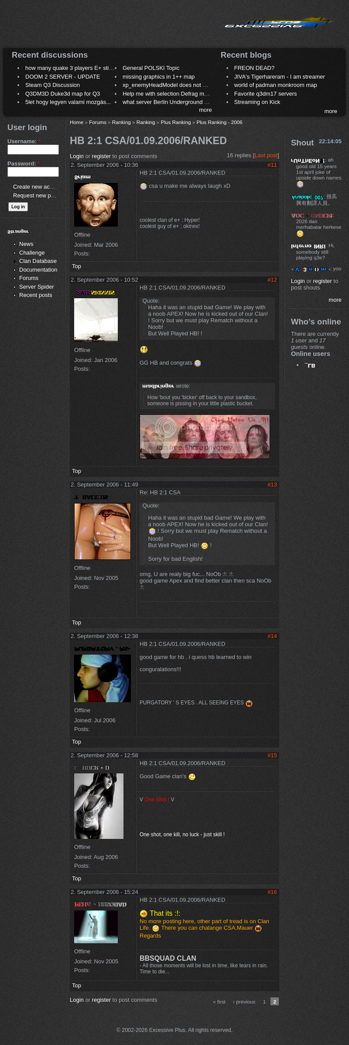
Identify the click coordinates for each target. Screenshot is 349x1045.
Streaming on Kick (257, 102)
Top (76, 266)
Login (77, 156)
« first (219, 1001)
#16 (272, 892)
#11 (272, 165)
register (101, 156)
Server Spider (36, 286)
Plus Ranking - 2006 (219, 122)
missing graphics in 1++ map (159, 76)
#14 (272, 636)
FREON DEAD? (254, 68)
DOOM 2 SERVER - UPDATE (62, 76)
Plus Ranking (176, 122)
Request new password (42, 195)
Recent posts (35, 295)
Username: (24, 141)
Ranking (121, 122)
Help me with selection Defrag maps (168, 93)
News (26, 244)
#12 (272, 279)
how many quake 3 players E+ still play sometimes (88, 68)
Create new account (38, 186)
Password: (23, 163)
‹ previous (244, 1001)
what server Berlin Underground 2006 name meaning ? (192, 102)
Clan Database (38, 261)
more (205, 110)
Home (76, 122)
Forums (28, 278)
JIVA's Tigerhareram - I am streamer (279, 76)
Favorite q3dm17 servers (265, 93)
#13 (272, 484)
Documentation (38, 269)
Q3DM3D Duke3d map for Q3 (62, 93)
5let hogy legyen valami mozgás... (68, 102)
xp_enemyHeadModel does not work (169, 85)
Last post (266, 155)
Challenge (32, 252)
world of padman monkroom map (275, 85)
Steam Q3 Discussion (52, 85)
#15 (272, 755)
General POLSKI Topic (151, 68)
